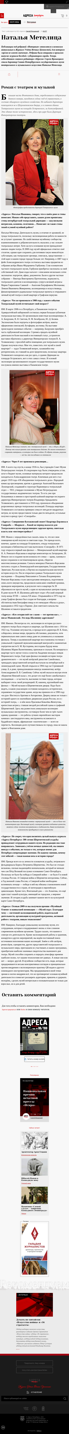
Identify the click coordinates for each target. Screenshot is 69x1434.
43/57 (45, 31)
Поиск (1, 1)
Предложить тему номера (34, 1363)
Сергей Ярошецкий (32, 31)
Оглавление (34, 1392)
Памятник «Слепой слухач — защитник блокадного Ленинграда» (34, 1208)
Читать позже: (59, 74)
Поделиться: (9, 74)
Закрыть (64, 1398)
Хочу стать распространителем (34, 1370)
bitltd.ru (39, 1431)
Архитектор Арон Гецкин (34, 1152)
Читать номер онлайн (34, 1059)
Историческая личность (29, 1155)
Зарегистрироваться (9, 1010)
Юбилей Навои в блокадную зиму (29, 1179)
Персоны (14, 22)
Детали (23, 1213)
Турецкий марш (26, 1183)
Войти (23, 1010)
